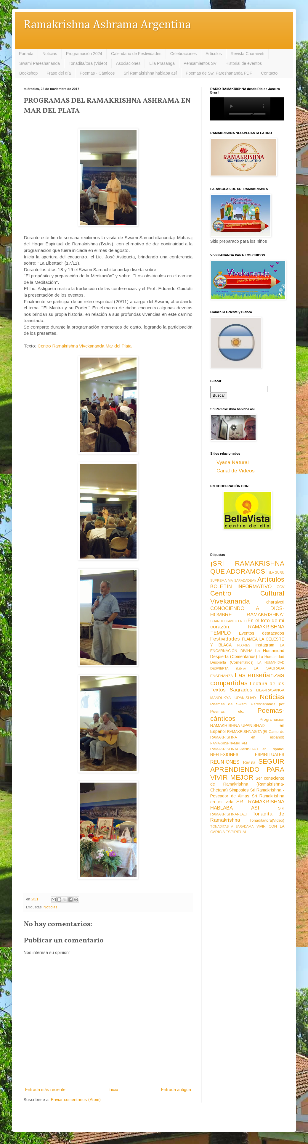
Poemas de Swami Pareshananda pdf (247, 704)
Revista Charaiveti (247, 53)
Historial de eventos (243, 63)
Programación (272, 719)
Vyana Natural (232, 462)
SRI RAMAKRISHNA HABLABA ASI (247, 805)
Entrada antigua (176, 1089)
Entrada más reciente (45, 1089)
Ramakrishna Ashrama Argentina (107, 25)
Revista (249, 762)
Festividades (225, 639)
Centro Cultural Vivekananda (247, 597)
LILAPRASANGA (270, 690)
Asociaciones (128, 63)
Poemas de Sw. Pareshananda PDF (219, 73)
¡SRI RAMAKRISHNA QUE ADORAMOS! (247, 567)
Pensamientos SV (200, 63)
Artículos (214, 53)
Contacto (269, 73)
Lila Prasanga (162, 63)
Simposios (239, 790)
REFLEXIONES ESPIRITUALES (247, 754)
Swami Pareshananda (39, 63)
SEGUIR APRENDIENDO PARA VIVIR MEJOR (247, 769)
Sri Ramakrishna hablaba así (150, 73)
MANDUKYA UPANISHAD (233, 698)
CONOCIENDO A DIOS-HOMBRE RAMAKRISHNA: (247, 611)
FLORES (243, 645)
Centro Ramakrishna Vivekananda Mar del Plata (84, 345)
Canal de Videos (235, 471)
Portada (26, 53)
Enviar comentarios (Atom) (76, 1099)
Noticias (49, 53)
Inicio (113, 1089)
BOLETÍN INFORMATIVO (241, 586)
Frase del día (58, 73)
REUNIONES (225, 762)
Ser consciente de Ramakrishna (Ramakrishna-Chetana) (247, 784)
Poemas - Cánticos (97, 73)
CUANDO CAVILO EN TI (228, 621)
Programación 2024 (84, 53)
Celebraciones (183, 53)
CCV (280, 587)
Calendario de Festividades (136, 53)
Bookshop (28, 73)
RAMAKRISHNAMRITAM (228, 743)
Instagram (264, 645)
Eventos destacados (262, 633)
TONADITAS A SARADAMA (232, 826)
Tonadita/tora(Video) (267, 820)
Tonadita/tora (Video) (88, 63)
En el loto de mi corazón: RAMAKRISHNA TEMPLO (247, 626)
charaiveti (275, 602)
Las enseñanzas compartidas (247, 679)
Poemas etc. (227, 711)
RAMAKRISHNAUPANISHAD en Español (247, 749)
